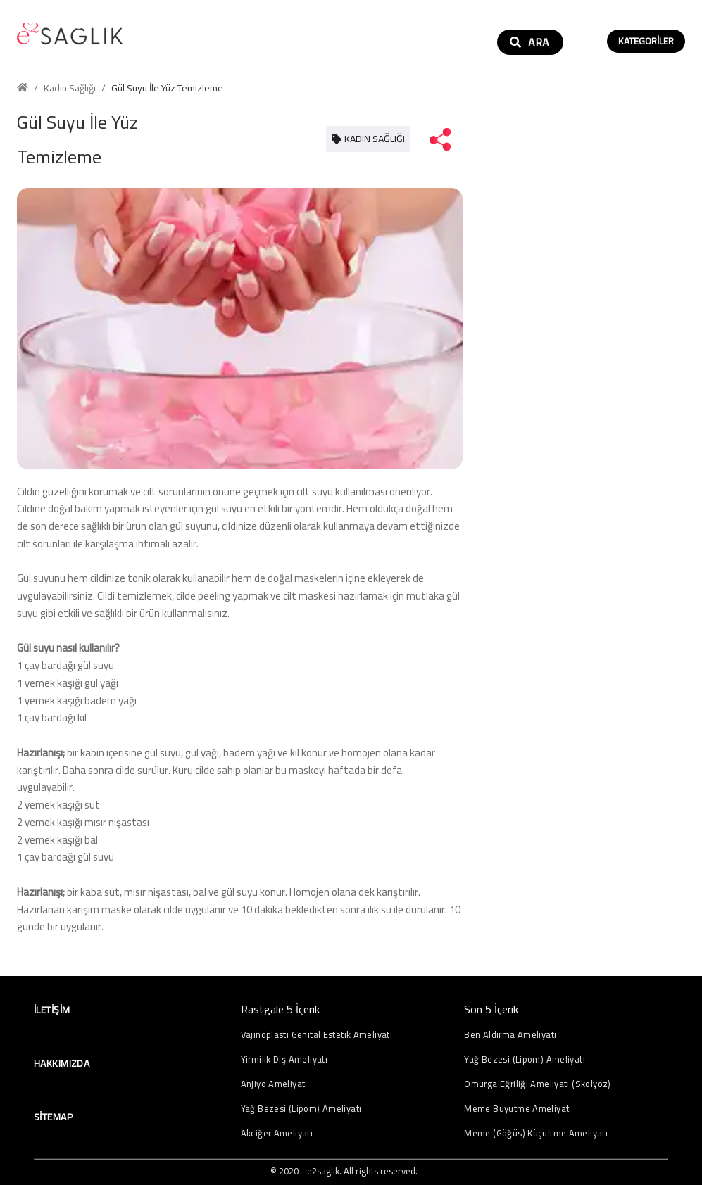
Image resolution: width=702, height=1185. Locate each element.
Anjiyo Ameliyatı (274, 1084)
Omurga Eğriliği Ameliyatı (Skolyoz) (537, 1084)
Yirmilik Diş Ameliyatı (284, 1059)
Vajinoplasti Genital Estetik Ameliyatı (316, 1034)
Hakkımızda (61, 1063)
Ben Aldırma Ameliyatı (510, 1034)
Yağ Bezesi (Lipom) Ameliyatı (301, 1108)
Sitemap (53, 1117)
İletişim (52, 1010)
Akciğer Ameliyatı (277, 1133)
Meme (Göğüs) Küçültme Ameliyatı (536, 1133)
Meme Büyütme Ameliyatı (517, 1108)
